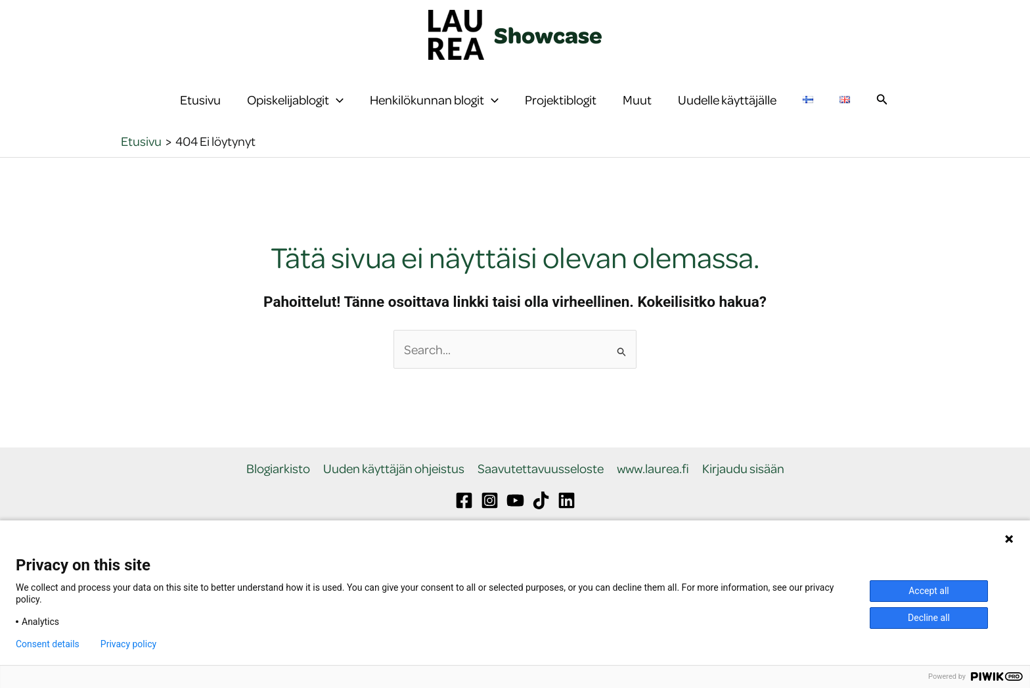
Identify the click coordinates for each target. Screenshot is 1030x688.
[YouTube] (515, 517)
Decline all (929, 617)
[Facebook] (464, 517)
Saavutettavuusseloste (541, 486)
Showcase (548, 35)
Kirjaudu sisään (743, 486)
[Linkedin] (566, 517)
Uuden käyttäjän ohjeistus (393, 486)
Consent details (47, 644)
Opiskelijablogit (295, 108)
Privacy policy (128, 644)
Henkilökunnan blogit (434, 108)
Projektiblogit (560, 108)
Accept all (928, 590)
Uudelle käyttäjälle (727, 108)
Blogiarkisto (278, 486)
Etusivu (200, 108)
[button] (336, 108)
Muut (637, 108)
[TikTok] (541, 517)
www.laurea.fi (653, 486)
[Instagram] (490, 517)
